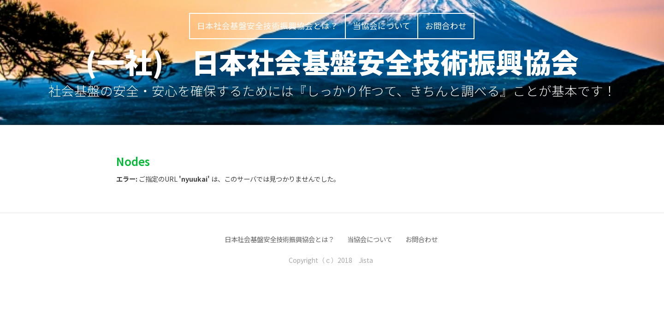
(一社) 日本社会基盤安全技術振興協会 (332, 61)
